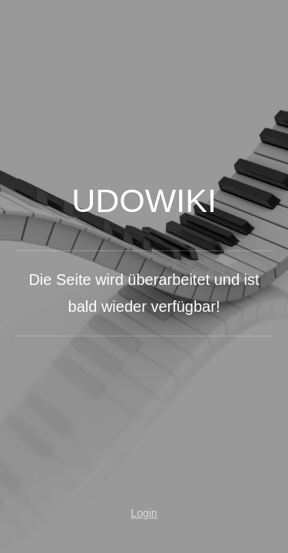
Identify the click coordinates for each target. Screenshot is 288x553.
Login (144, 513)
